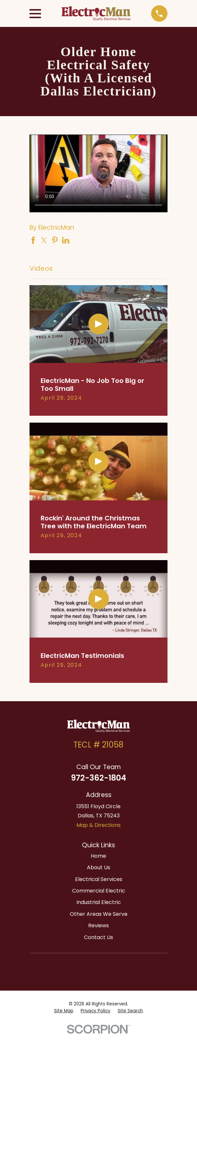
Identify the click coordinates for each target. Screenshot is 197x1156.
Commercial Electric (98, 890)
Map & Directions (98, 825)
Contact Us (98, 937)
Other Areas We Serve (99, 914)
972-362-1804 (98, 777)
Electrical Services (98, 879)
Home (98, 856)
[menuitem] (63, 1011)
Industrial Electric (98, 902)
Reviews (98, 925)
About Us (98, 867)
